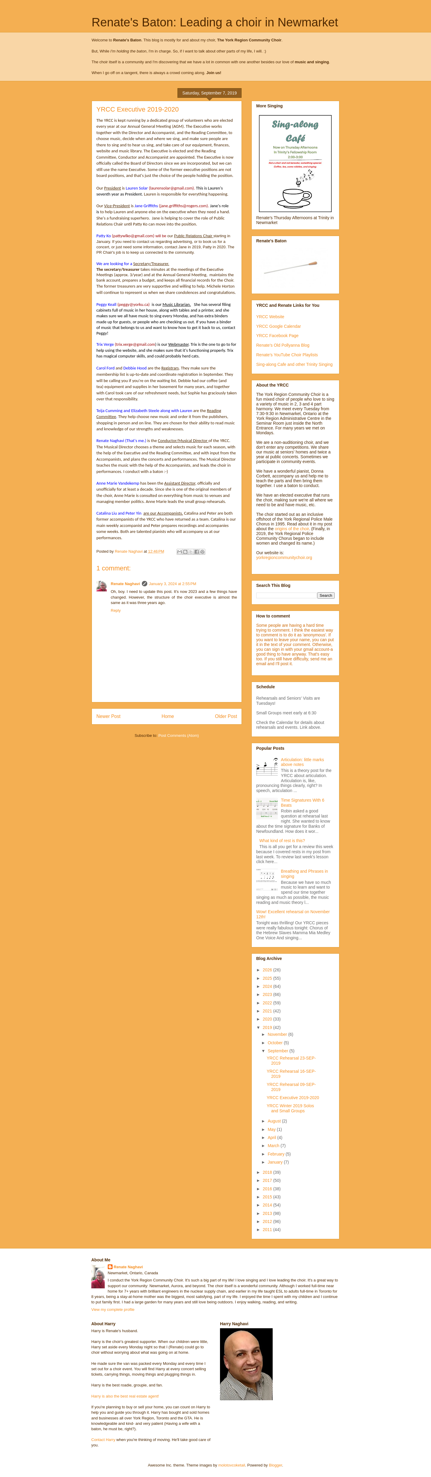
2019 (268, 1027)
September (278, 1050)
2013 (268, 1213)
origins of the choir (292, 528)
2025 (268, 978)
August (275, 1121)
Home (168, 716)
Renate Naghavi (125, 584)
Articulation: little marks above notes (302, 762)
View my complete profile (112, 1309)
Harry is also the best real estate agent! (125, 1396)
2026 (268, 969)
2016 (268, 1188)
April (272, 1137)
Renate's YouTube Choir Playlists (287, 354)
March (274, 1145)
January (276, 1162)
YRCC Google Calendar (278, 326)
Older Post (226, 716)
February (277, 1154)
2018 (268, 1172)
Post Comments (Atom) (178, 735)
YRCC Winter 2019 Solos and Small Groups (290, 1108)
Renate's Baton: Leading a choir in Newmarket (215, 22)
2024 (268, 986)
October (276, 1042)
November (278, 1034)
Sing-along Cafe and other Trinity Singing (294, 364)
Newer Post (108, 716)
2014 (268, 1205)
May (272, 1129)
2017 (268, 1180)
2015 (268, 1196)
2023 (268, 994)
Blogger (275, 1465)
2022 (268, 1002)
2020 (268, 1019)
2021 (268, 1011)
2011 (268, 1229)
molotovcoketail (231, 1465)
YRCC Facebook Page (277, 335)
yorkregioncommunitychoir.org (284, 557)
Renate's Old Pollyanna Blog (282, 345)
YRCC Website (270, 316)
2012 (268, 1221)
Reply (116, 610)
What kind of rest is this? (282, 840)
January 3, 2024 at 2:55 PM (172, 584)
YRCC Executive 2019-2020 (293, 1097)
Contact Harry (103, 1439)
